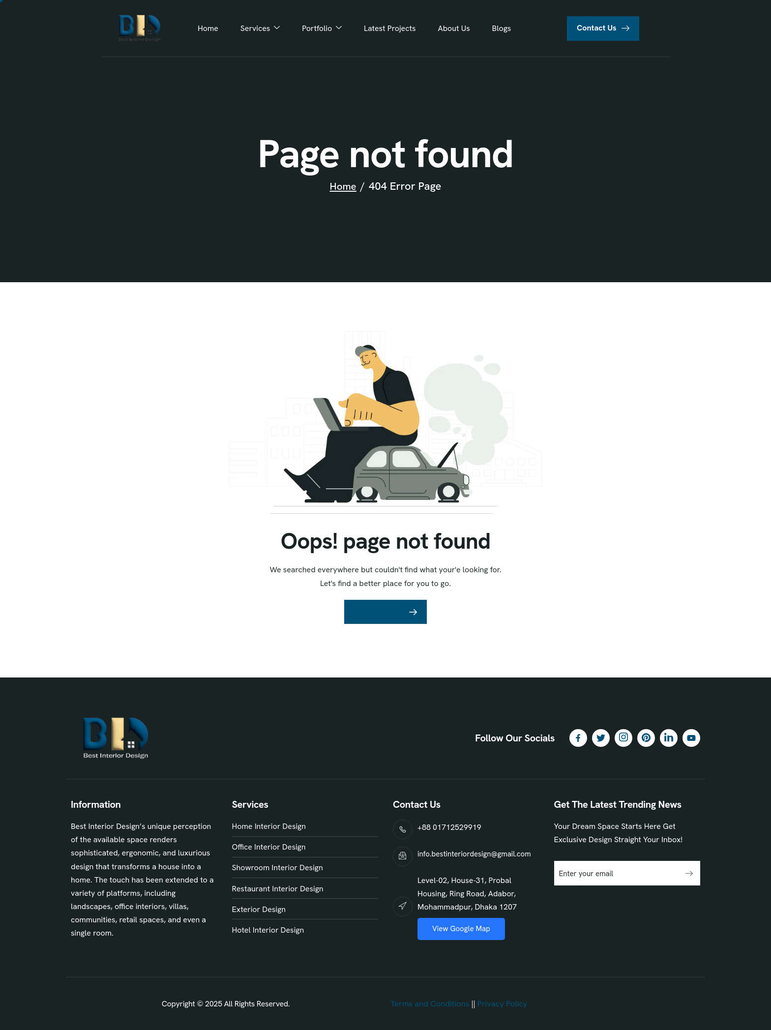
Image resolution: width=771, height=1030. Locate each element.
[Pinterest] (646, 738)
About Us (450, 28)
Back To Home (379, 612)
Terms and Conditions (428, 1004)
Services (264, 28)
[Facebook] (578, 738)
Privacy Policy (500, 1004)
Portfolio (323, 28)
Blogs (495, 28)
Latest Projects (389, 28)
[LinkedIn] (669, 738)
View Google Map (461, 929)
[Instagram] (623, 738)
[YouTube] (691, 738)
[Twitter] (601, 738)
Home (214, 28)
